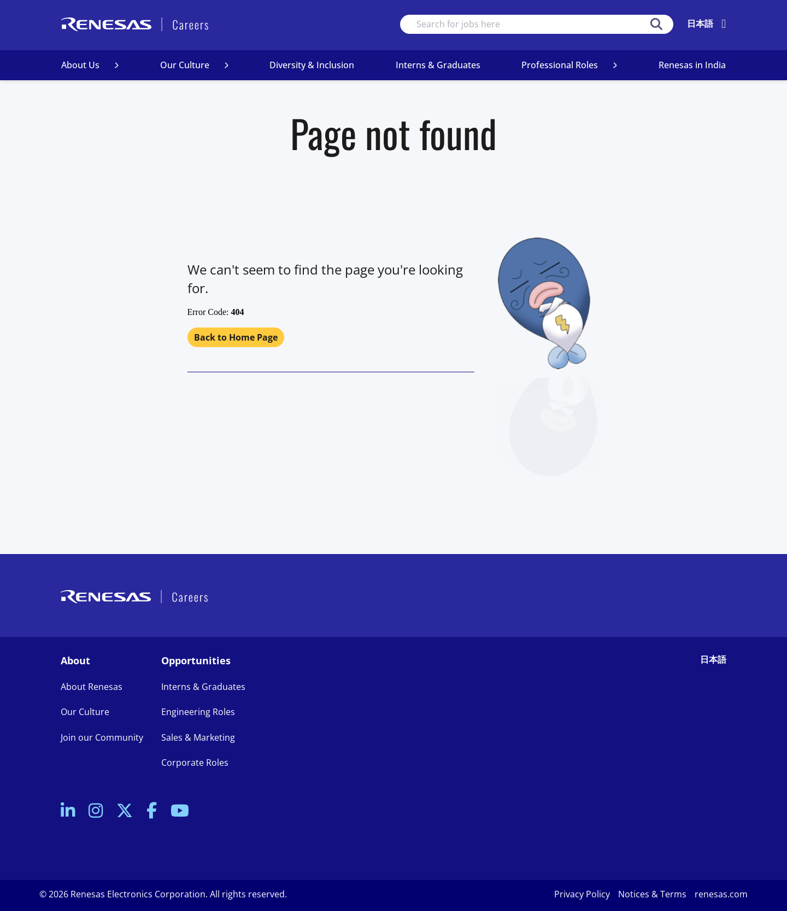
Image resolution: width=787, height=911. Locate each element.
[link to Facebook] (151, 811)
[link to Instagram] (96, 811)
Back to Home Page (236, 337)
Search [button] (656, 24)
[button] (116, 65)
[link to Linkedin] (68, 811)
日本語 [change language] (700, 23)
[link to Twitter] (124, 811)
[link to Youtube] (180, 811)
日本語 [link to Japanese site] (713, 659)
